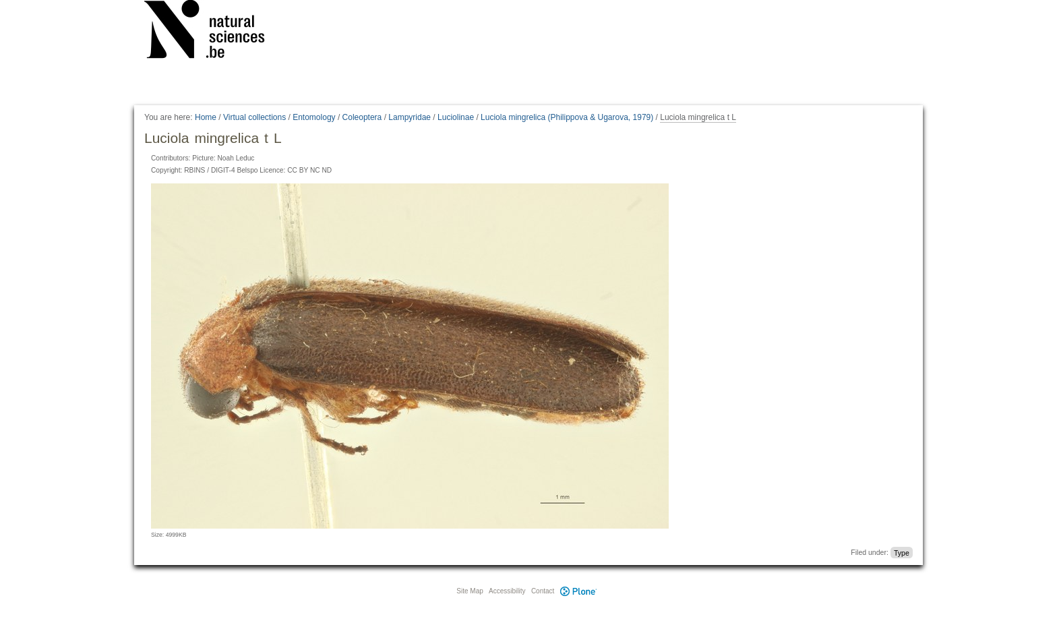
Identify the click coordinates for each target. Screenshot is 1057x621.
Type (901, 552)
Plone (578, 591)
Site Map (469, 591)
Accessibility (507, 591)
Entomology (314, 117)
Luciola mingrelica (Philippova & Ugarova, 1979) (567, 117)
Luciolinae (455, 117)
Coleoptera (362, 117)
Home (205, 117)
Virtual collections (254, 117)
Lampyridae (409, 117)
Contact (542, 591)
